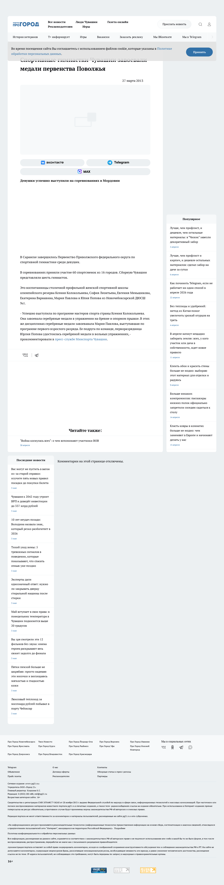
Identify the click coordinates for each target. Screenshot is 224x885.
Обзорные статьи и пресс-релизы (114, 771)
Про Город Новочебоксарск (21, 741)
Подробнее (119, 828)
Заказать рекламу (131, 37)
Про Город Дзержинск (19, 754)
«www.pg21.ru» (32, 783)
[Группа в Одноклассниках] (172, 747)
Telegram (12, 767)
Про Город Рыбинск (78, 746)
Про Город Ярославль (18, 746)
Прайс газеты (14, 776)
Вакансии (103, 37)
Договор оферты (61, 771)
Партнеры (102, 776)
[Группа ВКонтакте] (52, 162)
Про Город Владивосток (50, 754)
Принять (199, 52)
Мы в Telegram (192, 37)
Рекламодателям (60, 26)
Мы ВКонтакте (162, 37)
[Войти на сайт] (209, 24)
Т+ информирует (59, 37)
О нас (55, 767)
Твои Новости (45, 741)
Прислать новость (174, 24)
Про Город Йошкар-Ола (81, 741)
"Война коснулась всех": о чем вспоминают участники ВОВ (85, 443)
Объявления (14, 771)
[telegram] (37, 355)
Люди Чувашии (86, 22)
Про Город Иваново (140, 741)
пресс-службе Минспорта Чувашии (81, 339)
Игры (86, 26)
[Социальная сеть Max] (85, 171)
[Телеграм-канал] (118, 162)
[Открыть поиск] (200, 24)
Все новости (57, 22)
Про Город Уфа (106, 746)
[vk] (25, 355)
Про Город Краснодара (80, 754)
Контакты (102, 767)
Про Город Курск (46, 746)
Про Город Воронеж (109, 741)
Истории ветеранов (25, 37)
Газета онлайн (117, 22)
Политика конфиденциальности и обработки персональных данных (41, 833)
